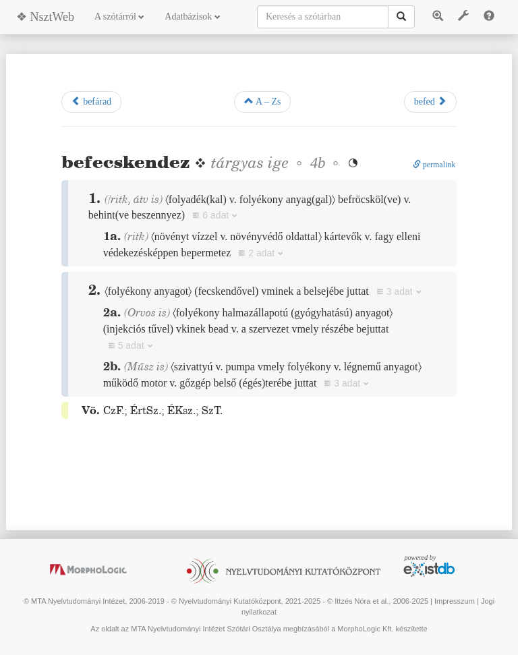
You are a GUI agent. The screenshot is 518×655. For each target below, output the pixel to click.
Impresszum (454, 601)
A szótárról (119, 16)
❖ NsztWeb (45, 17)
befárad (91, 101)
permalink (434, 164)
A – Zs (262, 101)
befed (430, 101)
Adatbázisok (192, 16)
